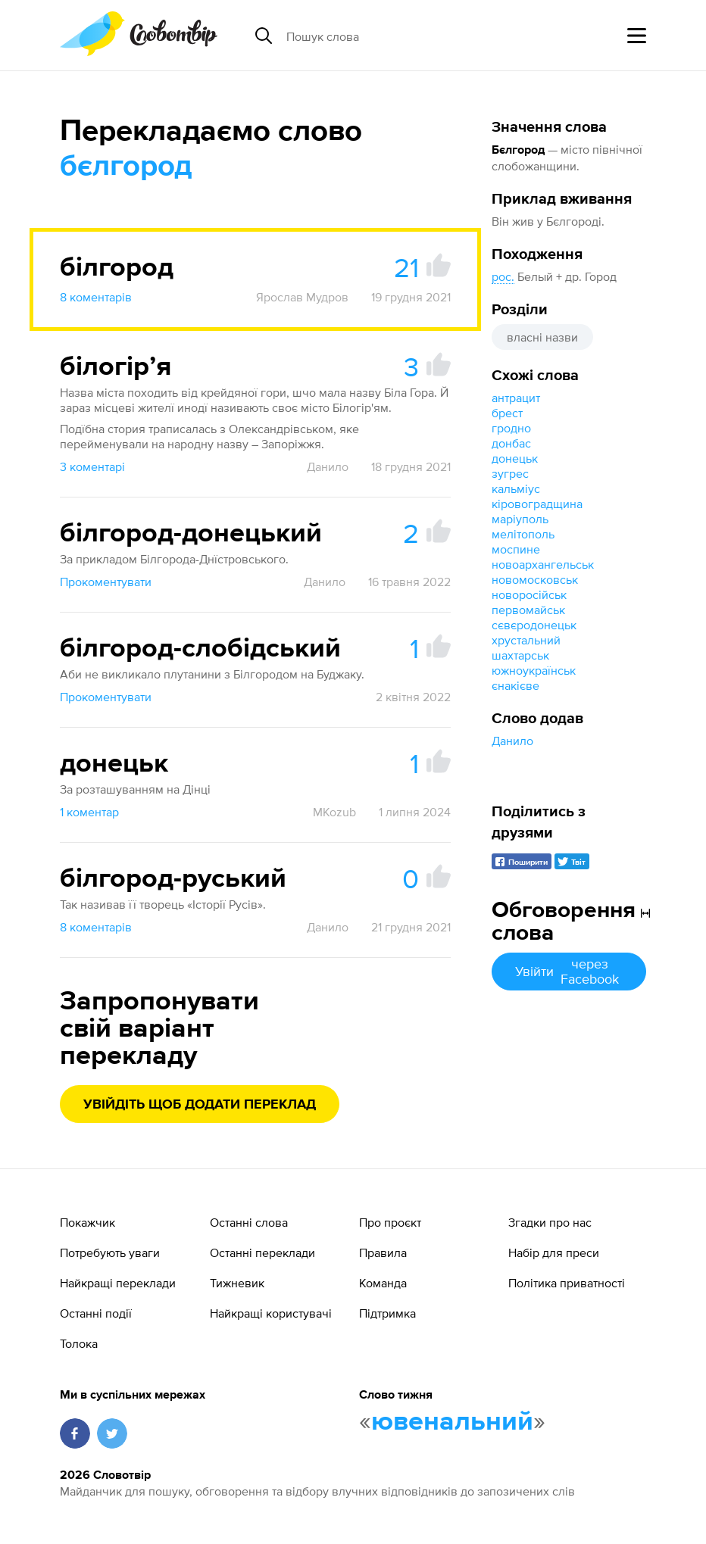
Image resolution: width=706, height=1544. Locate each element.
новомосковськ (535, 579)
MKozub (334, 812)
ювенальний (452, 1422)
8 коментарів (96, 297)
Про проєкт (390, 1222)
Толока (79, 1343)
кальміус (516, 488)
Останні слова (249, 1222)
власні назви (542, 337)
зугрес (510, 473)
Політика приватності (566, 1283)
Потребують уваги (110, 1252)
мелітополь (523, 534)
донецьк (515, 458)
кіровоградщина (537, 503)
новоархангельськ (543, 564)
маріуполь (520, 519)
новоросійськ (529, 594)
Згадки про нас (550, 1222)
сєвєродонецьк (534, 625)
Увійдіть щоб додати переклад (199, 1105)
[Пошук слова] (403, 35)
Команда (383, 1283)
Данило (512, 740)
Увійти (569, 971)
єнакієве (515, 685)
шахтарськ (520, 655)
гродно (511, 428)
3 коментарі (92, 466)
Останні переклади (262, 1252)
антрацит (516, 397)
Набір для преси (553, 1252)
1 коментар (89, 812)
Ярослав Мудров (302, 297)
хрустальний (526, 640)
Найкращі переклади (118, 1283)
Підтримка (387, 1313)
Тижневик (237, 1283)
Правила (383, 1252)
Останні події (96, 1313)
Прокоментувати (106, 581)
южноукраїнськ (534, 670)
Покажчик (87, 1222)
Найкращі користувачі (271, 1313)
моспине (516, 549)
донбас (511, 443)
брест (507, 413)
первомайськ (528, 609)
